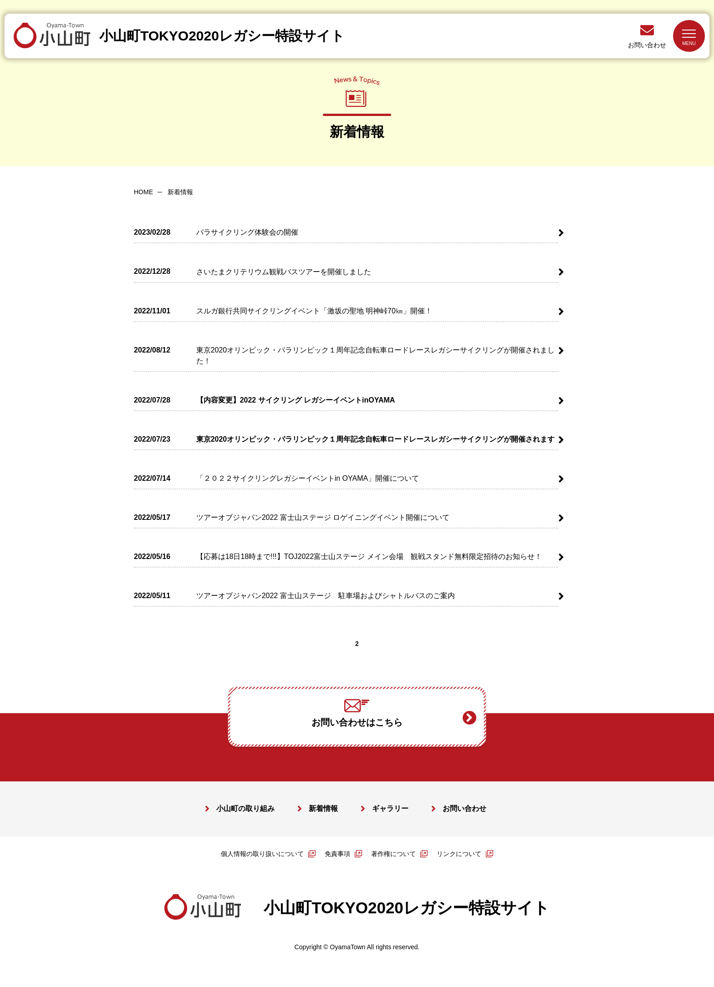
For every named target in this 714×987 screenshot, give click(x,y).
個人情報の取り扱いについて (262, 854)
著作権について (393, 854)
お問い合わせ (647, 45)
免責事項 (337, 854)
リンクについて (459, 854)
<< (307, 644)
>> (407, 644)
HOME (143, 192)
